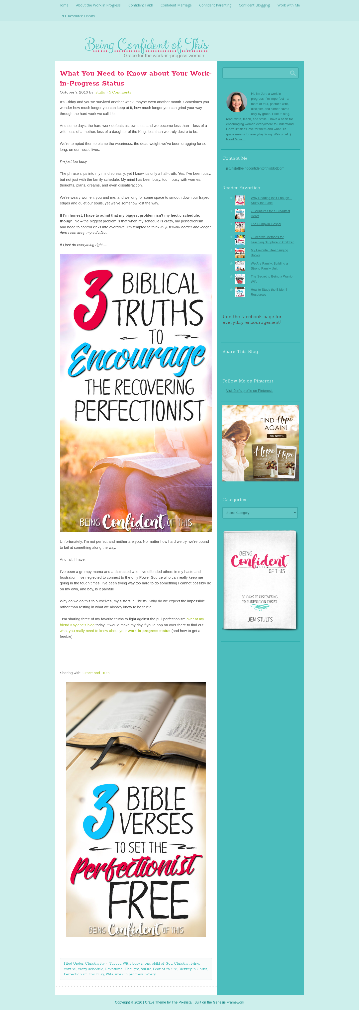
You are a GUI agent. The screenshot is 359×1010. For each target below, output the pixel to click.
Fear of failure (165, 968)
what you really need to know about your (115, 630)
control (70, 968)
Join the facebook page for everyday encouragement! (252, 319)
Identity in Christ (193, 968)
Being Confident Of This (179, 46)
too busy (96, 974)
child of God (162, 963)
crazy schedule (90, 968)
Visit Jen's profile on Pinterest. (249, 390)
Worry (150, 974)
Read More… (235, 139)
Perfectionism (76, 974)
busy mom (141, 963)
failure (146, 968)
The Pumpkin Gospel (266, 224)
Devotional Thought (122, 968)
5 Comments (120, 92)
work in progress (129, 974)
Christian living (186, 963)
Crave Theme (155, 1002)
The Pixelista (181, 1002)
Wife (109, 974)
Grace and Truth (96, 672)
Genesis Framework (228, 1002)
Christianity (95, 963)
